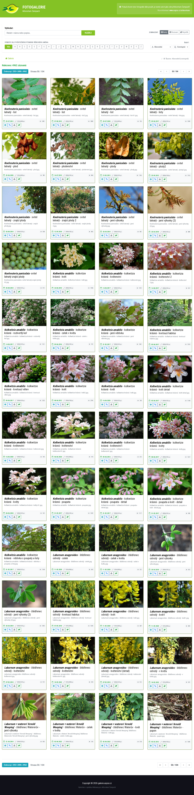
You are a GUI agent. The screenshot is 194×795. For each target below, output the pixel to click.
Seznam (173, 32)
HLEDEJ (88, 33)
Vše (8, 47)
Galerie (9, 58)
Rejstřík (184, 32)
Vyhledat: (9, 28)
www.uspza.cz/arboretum (179, 10)
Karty (164, 32)
